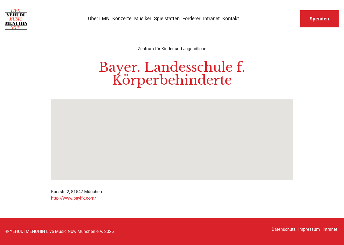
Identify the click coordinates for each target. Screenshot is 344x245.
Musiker (142, 18)
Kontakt (230, 18)
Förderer (191, 18)
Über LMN (98, 18)
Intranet (211, 18)
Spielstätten (167, 18)
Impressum (309, 229)
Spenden (319, 18)
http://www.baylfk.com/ (73, 198)
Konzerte (122, 18)
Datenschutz (284, 229)
